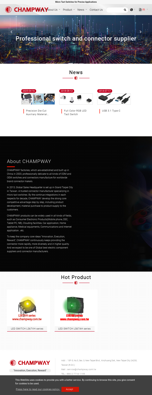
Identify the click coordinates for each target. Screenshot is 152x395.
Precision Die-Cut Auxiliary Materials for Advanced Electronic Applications (37, 112)
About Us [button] (52, 9)
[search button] (124, 11)
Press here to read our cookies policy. (38, 389)
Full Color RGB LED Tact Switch (75, 112)
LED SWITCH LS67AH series (74, 328)
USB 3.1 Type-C (111, 110)
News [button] (81, 9)
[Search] (117, 10)
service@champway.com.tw (81, 369)
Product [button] (68, 9)
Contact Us (96, 9)
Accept (69, 389)
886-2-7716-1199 (76, 374)
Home (41, 9)
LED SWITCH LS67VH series (27, 328)
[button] (11, 32)
